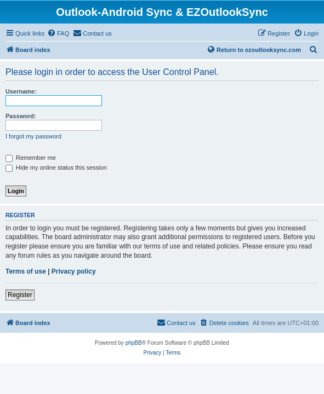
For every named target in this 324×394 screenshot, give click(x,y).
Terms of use (25, 271)
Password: (20, 116)
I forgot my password (33, 136)
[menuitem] (58, 33)
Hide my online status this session (56, 167)
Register (20, 295)
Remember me (30, 157)
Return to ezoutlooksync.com (254, 49)
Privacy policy (74, 271)
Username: (21, 91)
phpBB (134, 343)
